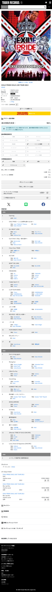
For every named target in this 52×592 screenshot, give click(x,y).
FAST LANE (37, 241)
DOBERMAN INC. (39, 292)
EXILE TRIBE (16, 440)
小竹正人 (16, 325)
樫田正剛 (37, 344)
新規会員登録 (4, 550)
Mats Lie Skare (17, 244)
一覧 (48, 7)
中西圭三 (37, 250)
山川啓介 (16, 421)
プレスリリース (4, 584)
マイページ (3, 552)
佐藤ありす (16, 250)
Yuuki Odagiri (38, 325)
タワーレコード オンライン (7, 548)
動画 (13, 161)
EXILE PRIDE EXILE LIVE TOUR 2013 (13, 474)
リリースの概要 (38, 144)
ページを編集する (26, 109)
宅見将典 (16, 427)
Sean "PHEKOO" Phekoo (20, 224)
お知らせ (3, 568)
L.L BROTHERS (38, 294)
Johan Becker (17, 368)
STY (15, 438)
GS (14, 273)
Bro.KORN (16, 266)
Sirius (15, 232)
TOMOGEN (37, 273)
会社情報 (3, 582)
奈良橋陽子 (37, 420)
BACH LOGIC (17, 241)
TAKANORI (37, 296)
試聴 (38, 161)
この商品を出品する (26, 198)
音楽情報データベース (6, 557)
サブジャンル (13, 165)
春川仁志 (16, 258)
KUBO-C (16, 278)
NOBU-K (16, 446)
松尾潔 (15, 301)
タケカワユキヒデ (39, 421)
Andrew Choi (17, 235)
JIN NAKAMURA (18, 303)
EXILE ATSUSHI (17, 226)
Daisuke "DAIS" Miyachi (20, 397)
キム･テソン (38, 232)
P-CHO (36, 277)
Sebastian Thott (39, 364)
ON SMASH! (17, 317)
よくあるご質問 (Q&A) (6, 566)
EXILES (15, 450)
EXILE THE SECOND (39, 286)
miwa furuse (17, 344)
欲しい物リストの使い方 (6, 559)
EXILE (3, 87)
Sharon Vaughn (18, 364)
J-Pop (12, 102)
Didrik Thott (17, 366)
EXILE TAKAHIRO (17, 326)
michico (16, 275)
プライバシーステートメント (7, 577)
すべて (4, 7)
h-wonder (16, 381)
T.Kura (15, 277)
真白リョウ (16, 389)
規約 (2, 573)
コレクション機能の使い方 (7, 561)
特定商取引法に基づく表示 (7, 575)
